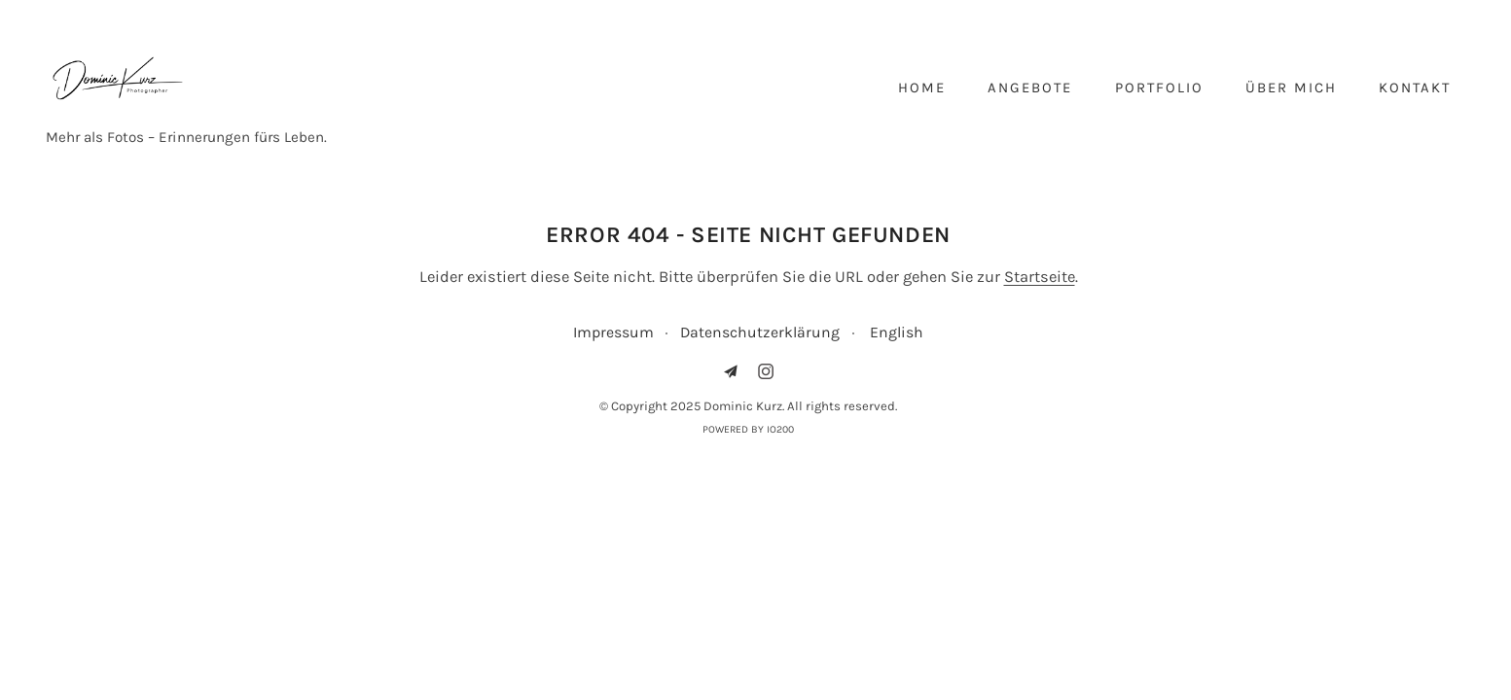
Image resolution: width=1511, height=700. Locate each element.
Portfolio (1159, 87)
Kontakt (1415, 87)
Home (922, 87)
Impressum (613, 332)
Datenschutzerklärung (760, 332)
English (896, 332)
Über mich (1291, 87)
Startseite (1039, 276)
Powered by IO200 (748, 429)
